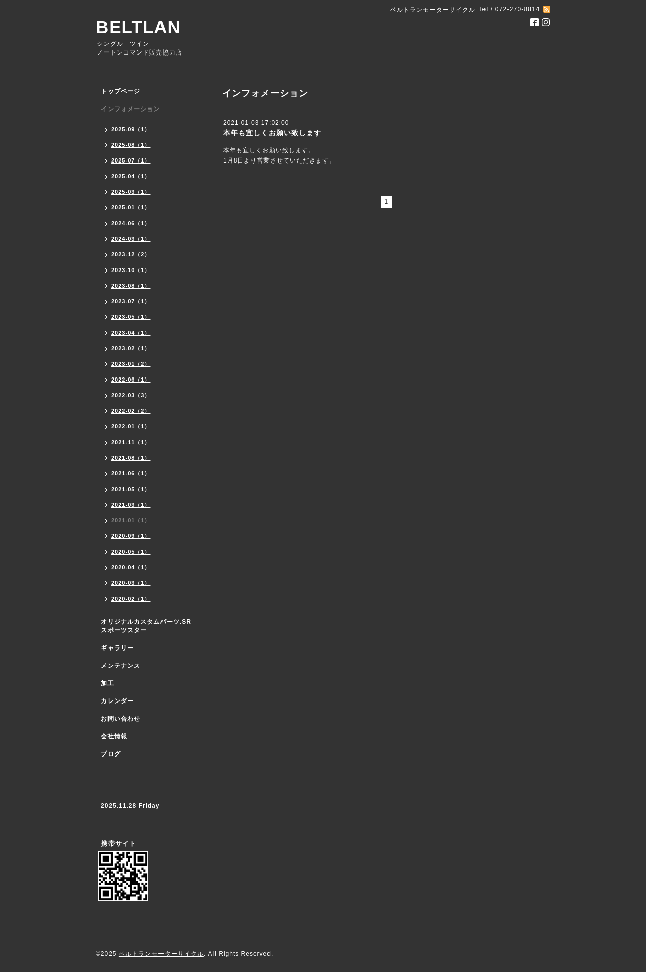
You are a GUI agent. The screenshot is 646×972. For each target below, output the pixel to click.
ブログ (111, 754)
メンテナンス (120, 665)
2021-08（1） (131, 458)
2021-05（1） (131, 489)
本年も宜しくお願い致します (272, 133)
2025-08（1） (131, 145)
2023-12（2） (131, 254)
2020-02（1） (131, 599)
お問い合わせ (120, 718)
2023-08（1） (131, 286)
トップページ (120, 91)
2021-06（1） (131, 473)
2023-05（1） (131, 317)
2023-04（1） (131, 333)
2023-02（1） (131, 348)
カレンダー (117, 701)
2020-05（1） (131, 552)
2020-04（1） (131, 567)
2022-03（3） (131, 395)
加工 (107, 683)
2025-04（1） (131, 176)
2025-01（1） (131, 207)
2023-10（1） (131, 270)
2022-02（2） (131, 411)
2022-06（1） (131, 379)
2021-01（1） (131, 520)
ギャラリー (117, 648)
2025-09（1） (131, 129)
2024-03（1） (131, 239)
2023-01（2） (131, 364)
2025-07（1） (131, 160)
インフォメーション (130, 109)
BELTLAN (138, 27)
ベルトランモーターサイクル (161, 953)
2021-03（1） (131, 505)
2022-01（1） (131, 426)
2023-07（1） (131, 301)
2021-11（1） (131, 442)
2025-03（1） (131, 192)
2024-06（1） (131, 223)
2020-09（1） (131, 536)
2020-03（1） (131, 583)
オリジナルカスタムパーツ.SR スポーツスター (146, 626)
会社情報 (114, 736)
